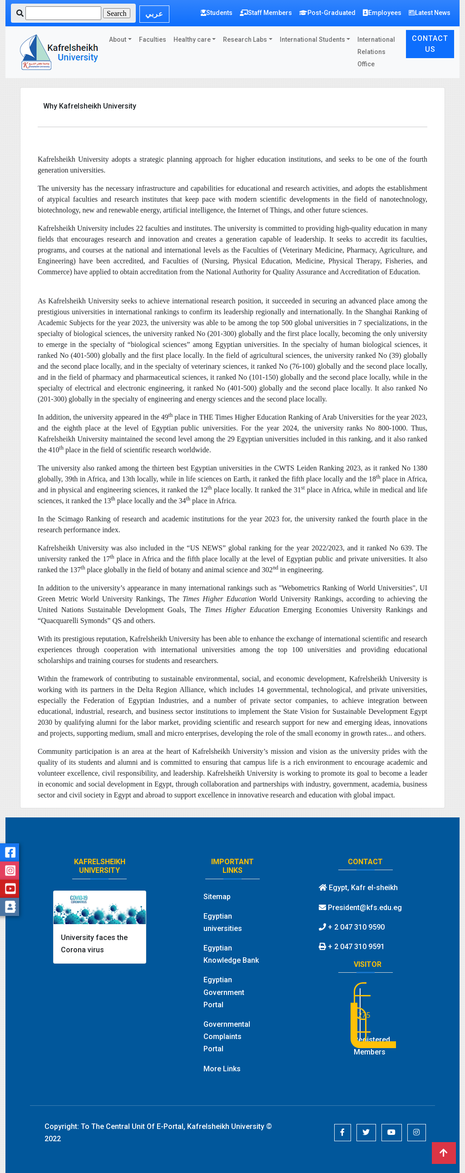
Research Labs (245, 39)
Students (216, 12)
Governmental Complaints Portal (226, 1036)
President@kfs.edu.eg (360, 907)
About (117, 39)
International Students (312, 39)
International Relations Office (376, 52)
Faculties (152, 39)
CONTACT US (430, 44)
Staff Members (266, 12)
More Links (222, 1068)
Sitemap (217, 896)
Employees (382, 12)
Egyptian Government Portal (223, 992)
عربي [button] (154, 14)
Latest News (429, 12)
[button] (342, 1132)
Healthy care (192, 39)
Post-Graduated (327, 12)
